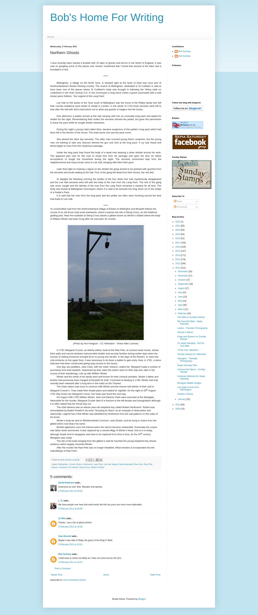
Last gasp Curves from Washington (188, 388)
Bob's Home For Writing (107, 17)
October (182, 280)
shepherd (63, 467)
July (180, 292)
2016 (178, 247)
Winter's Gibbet (97, 467)
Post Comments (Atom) (74, 580)
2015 (178, 251)
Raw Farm (138, 464)
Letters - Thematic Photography (192, 328)
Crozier (72, 464)
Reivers (55, 467)
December (183, 271)
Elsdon (79, 464)
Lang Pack (98, 464)
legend (115, 464)
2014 (178, 255)
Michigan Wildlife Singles (189, 383)
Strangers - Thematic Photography (187, 359)
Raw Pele (148, 464)
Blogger (141, 599)
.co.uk (187, 125)
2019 (178, 234)
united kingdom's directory (190, 127)
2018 (178, 238)
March (181, 309)
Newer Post (56, 575)
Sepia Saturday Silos (187, 365)
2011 (178, 268)
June (180, 296)
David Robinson (66, 482)
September (183, 284)
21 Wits (62, 518)
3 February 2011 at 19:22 (70, 562)
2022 (178, 221)
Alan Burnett (64, 536)
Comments (180, 207)
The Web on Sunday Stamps (191, 317)
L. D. (60, 500)
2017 (178, 242)
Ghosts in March (185, 332)
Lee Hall (107, 464)
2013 (178, 259)
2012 (178, 263)
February (182, 313)
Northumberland (126, 464)
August (181, 288)
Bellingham (63, 464)
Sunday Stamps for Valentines (191, 354)
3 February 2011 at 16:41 (70, 544)
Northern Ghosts (185, 394)
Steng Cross (84, 467)
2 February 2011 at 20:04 (70, 491)
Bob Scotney (64, 554)
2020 (178, 230)
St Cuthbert (73, 467)
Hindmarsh (87, 464)
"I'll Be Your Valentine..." (188, 350)
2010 (178, 404)
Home (50, 36)
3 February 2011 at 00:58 (70, 508)
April (180, 305)
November (183, 275)
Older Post (155, 575)
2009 (178, 408)
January (182, 399)
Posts (178, 201)
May (180, 301)
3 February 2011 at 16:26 (70, 526)
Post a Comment (63, 568)
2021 (178, 226)
